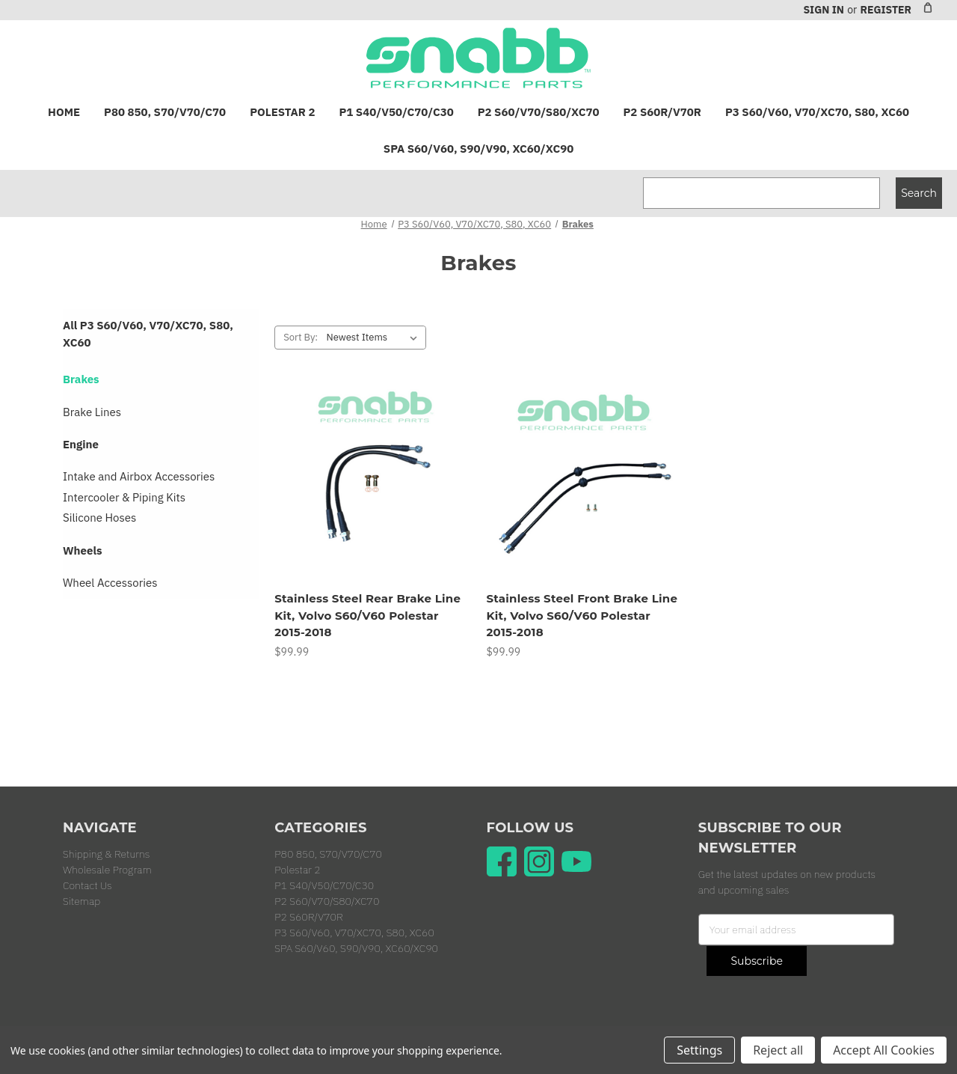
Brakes (81, 379)
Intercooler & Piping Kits (124, 497)
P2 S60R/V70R (662, 112)
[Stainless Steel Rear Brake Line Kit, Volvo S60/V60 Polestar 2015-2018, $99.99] (372, 484)
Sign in (823, 9)
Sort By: (300, 337)
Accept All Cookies (884, 1050)
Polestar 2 (282, 112)
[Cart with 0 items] (927, 7)
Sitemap (81, 901)
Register (885, 9)
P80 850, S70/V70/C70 (165, 112)
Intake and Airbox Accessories (139, 476)
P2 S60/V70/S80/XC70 (539, 112)
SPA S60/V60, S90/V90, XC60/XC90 (478, 148)
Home (64, 112)
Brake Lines (92, 412)
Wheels (82, 550)
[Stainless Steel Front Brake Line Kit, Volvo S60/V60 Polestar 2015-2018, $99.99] (584, 484)
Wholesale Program (107, 869)
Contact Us (87, 885)
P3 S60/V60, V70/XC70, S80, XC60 (817, 112)
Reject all (778, 1050)
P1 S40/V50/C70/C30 (396, 112)
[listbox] (374, 337)
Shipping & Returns (106, 854)
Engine (81, 444)
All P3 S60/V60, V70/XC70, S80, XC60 (148, 334)
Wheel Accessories (110, 583)
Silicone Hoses (99, 517)
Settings (699, 1050)
